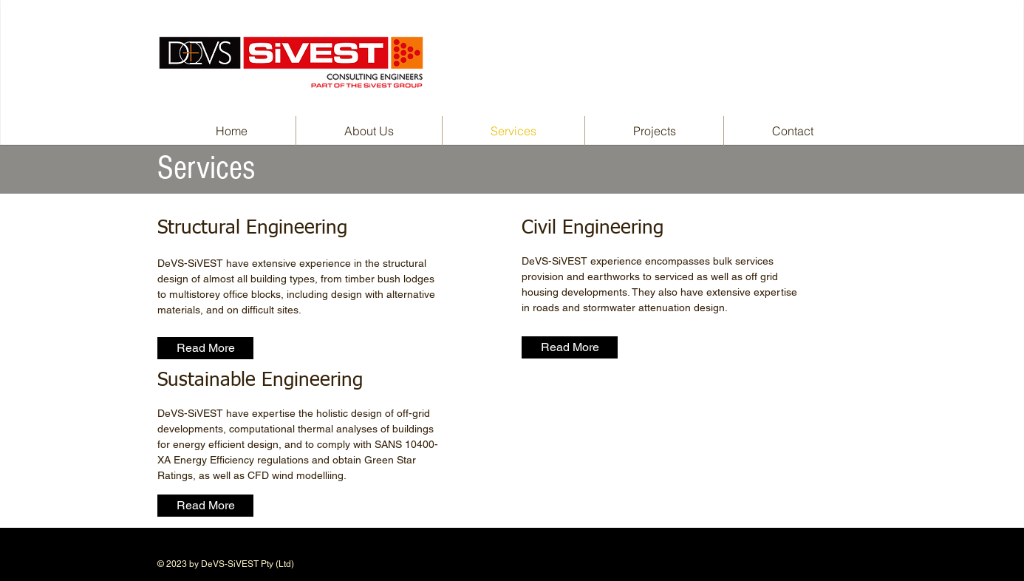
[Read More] (205, 348)
